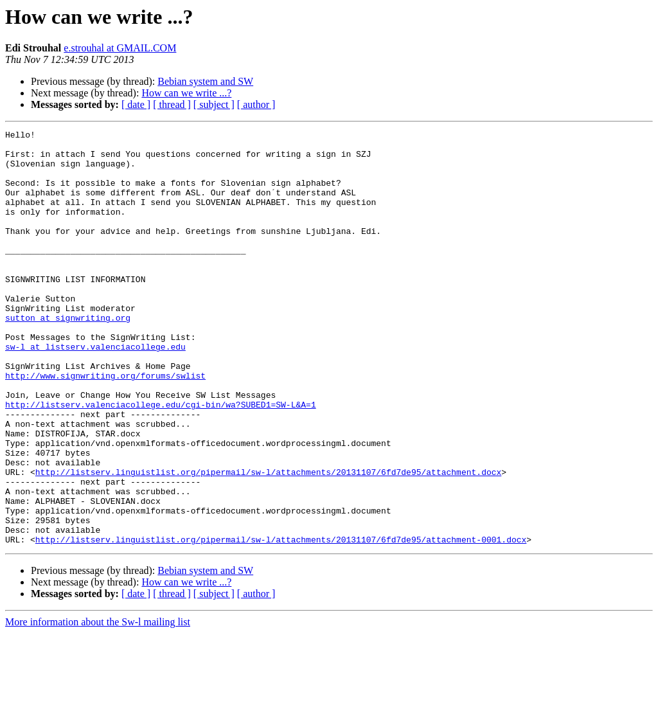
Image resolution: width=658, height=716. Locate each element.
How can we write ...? (186, 92)
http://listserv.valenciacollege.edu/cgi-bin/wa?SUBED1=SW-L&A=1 (160, 460)
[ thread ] (172, 104)
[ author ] (256, 104)
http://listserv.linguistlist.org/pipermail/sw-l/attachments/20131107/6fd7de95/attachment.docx (268, 541)
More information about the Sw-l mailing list (97, 704)
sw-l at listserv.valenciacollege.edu (95, 391)
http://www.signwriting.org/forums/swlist (105, 425)
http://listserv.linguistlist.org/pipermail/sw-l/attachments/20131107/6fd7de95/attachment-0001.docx (280, 622)
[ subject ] (214, 104)
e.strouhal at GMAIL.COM (120, 47)
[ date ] (135, 104)
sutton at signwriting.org (67, 356)
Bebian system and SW (205, 81)
